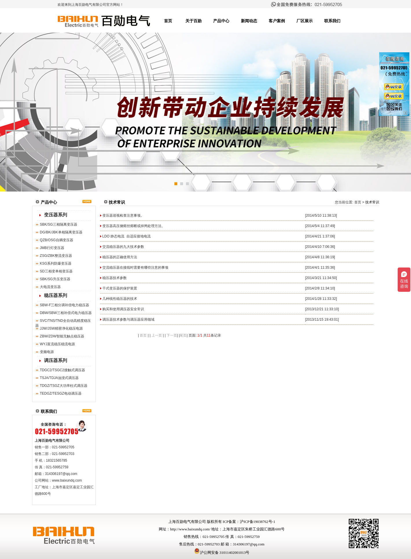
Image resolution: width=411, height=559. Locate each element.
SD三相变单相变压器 (56, 271)
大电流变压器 (50, 287)
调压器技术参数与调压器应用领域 (128, 319)
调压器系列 (55, 360)
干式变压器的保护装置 (119, 288)
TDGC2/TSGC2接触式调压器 (62, 370)
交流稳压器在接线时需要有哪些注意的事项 (135, 267)
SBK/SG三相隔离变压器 (58, 224)
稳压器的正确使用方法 (119, 257)
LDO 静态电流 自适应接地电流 (126, 236)
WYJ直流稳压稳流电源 (57, 344)
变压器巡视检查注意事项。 (123, 215)
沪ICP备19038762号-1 (257, 521)
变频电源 (47, 352)
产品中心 (221, 21)
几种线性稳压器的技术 (119, 299)
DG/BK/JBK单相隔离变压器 (61, 232)
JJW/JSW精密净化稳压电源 (61, 328)
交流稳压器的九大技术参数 (123, 247)
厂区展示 (304, 21)
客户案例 (277, 21)
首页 (168, 21)
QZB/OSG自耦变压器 (56, 240)
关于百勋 (193, 21)
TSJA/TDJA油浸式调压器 (59, 378)
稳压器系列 (55, 295)
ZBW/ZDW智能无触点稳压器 (62, 336)
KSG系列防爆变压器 (55, 263)
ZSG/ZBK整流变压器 (56, 256)
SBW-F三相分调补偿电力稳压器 (64, 305)
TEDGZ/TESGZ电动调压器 (61, 393)
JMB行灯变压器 (52, 248)
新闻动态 (249, 21)
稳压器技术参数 (114, 278)
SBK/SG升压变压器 (55, 279)
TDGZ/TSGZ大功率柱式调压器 (63, 386)
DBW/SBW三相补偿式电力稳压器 (66, 313)
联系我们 (332, 21)
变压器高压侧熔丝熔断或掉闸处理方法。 (133, 226)
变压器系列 (55, 214)
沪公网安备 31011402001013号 (222, 552)
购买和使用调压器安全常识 (123, 309)
